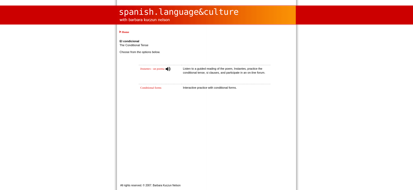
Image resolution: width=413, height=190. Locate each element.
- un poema (152, 68)
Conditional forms (150, 87)
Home (125, 32)
